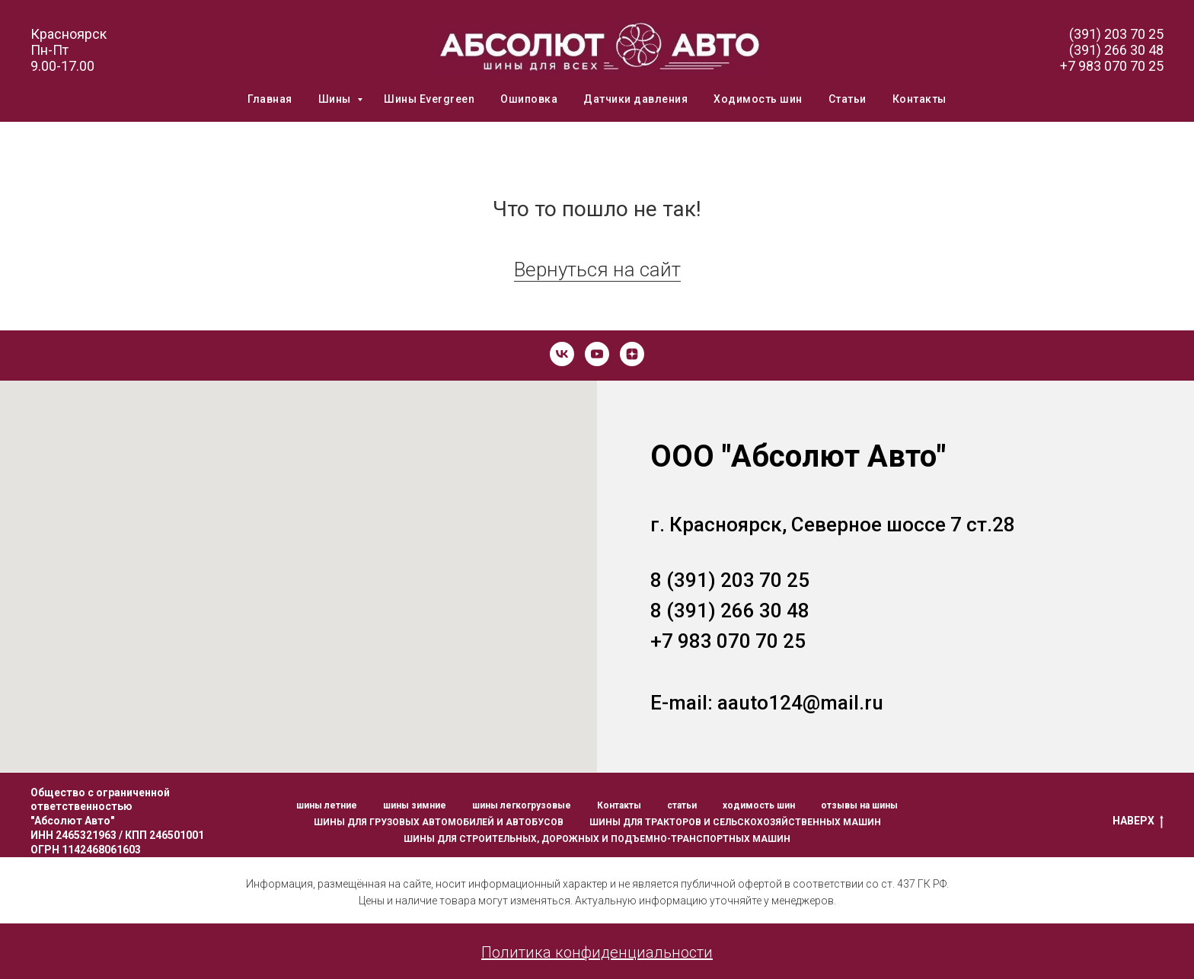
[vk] (562, 354)
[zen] (632, 354)
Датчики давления (635, 99)
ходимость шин (759, 805)
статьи (682, 805)
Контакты (919, 99)
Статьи (847, 99)
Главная (269, 99)
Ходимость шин (758, 99)
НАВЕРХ (1138, 821)
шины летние (326, 805)
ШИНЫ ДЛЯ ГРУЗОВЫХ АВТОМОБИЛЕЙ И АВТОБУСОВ (438, 822)
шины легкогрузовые (521, 805)
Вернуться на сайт (597, 269)
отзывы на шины (859, 805)
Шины (336, 99)
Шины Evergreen (429, 99)
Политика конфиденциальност (592, 952)
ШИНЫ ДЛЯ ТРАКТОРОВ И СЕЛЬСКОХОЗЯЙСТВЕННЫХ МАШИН (735, 822)
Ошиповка (528, 99)
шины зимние (414, 805)
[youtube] (597, 354)
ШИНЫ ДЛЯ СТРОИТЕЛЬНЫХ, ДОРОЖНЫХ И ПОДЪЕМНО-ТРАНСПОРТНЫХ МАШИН (597, 839)
